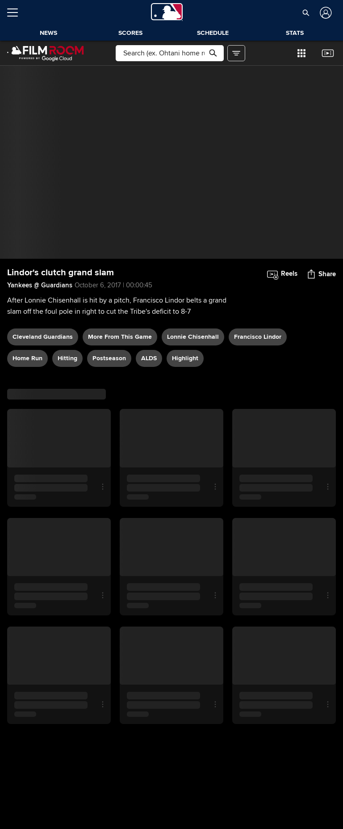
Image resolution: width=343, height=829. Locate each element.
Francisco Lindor (257, 337)
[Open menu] (16, 12)
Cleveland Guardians (43, 337)
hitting (67, 358)
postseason (109, 358)
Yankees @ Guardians (39, 285)
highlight (185, 358)
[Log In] (325, 13)
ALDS (149, 358)
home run (27, 358)
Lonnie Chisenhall (193, 337)
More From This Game (120, 337)
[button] (306, 12)
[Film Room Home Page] (45, 53)
